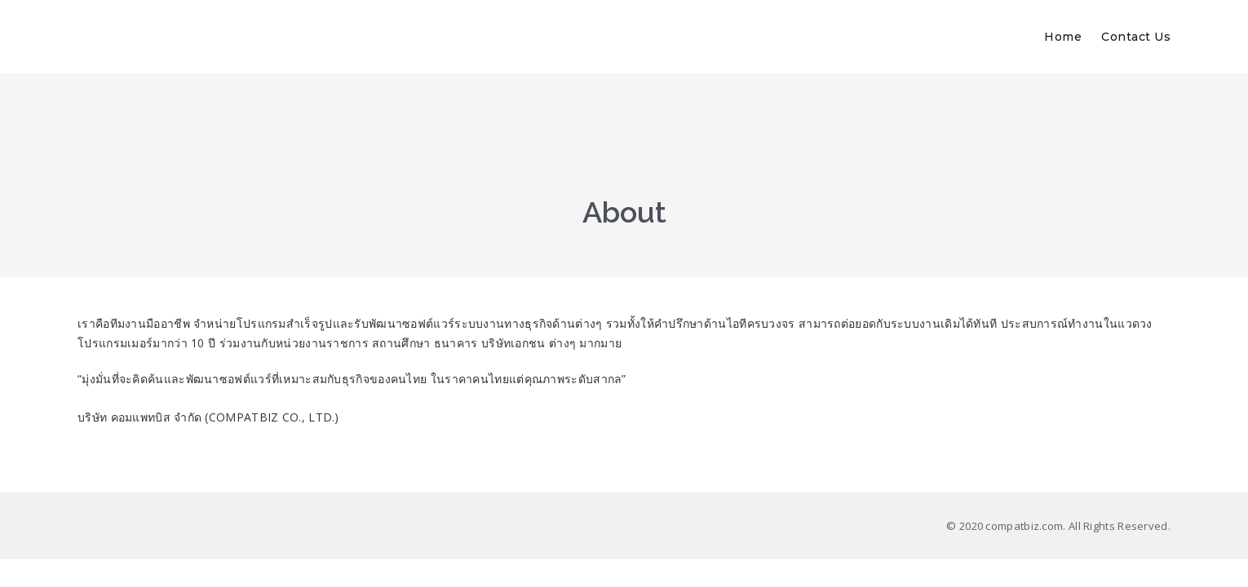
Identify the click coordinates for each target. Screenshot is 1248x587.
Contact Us (1136, 36)
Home (1063, 36)
